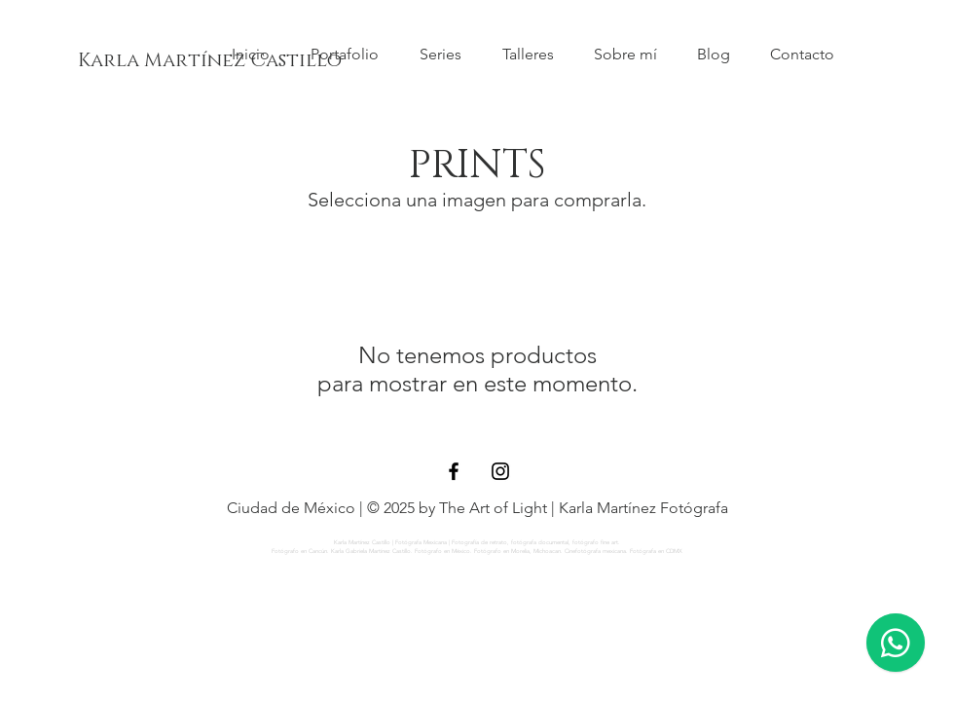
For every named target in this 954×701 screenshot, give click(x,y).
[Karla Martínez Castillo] (210, 60)
